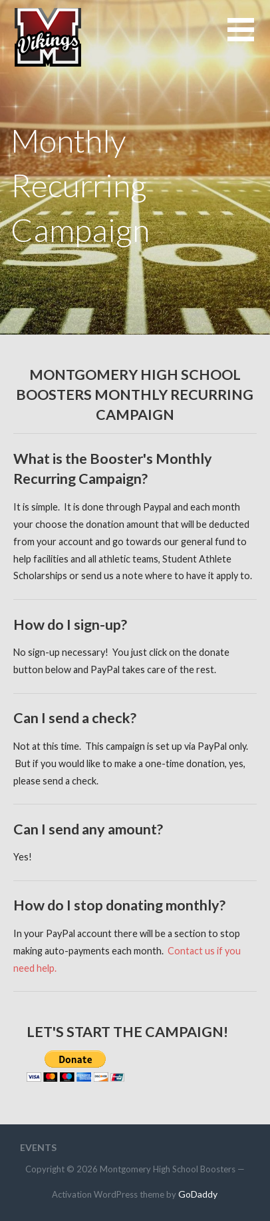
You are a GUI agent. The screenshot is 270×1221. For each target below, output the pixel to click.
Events (38, 1147)
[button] (248, 37)
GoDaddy (197, 1194)
